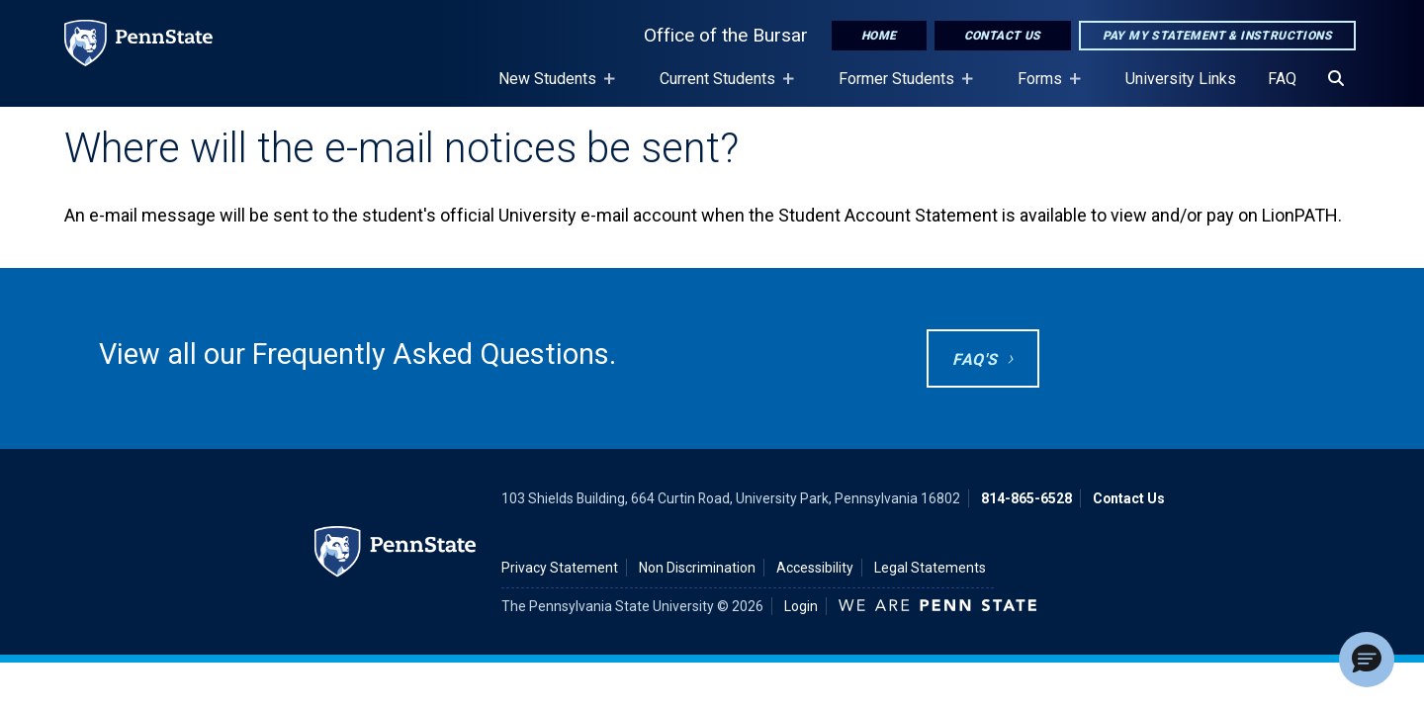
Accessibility (814, 568)
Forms (1044, 88)
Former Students (900, 88)
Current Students (721, 88)
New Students (551, 88)
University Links (1180, 78)
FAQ (1282, 78)
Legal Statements (930, 568)
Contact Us (1002, 36)
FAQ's (974, 359)
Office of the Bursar (726, 35)
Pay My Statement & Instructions (1217, 36)
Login (801, 606)
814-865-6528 (1026, 498)
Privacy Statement (559, 568)
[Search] (1336, 79)
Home (879, 36)
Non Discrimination (697, 568)
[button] (1366, 659)
